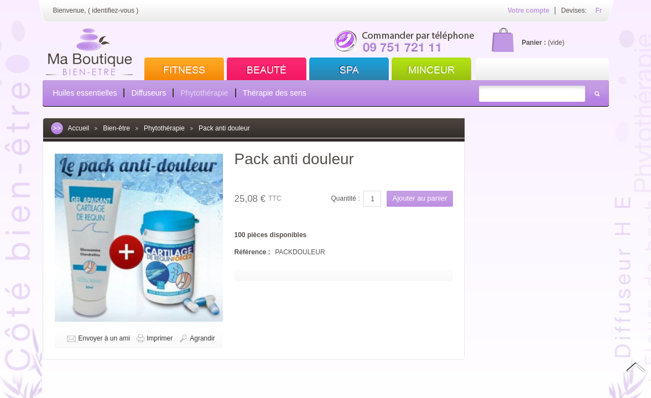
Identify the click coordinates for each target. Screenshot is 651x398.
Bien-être (116, 128)
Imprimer (160, 338)
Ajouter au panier (419, 198)
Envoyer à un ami (104, 338)
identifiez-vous (113, 10)
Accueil (79, 128)
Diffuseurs (148, 92)
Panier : (534, 42)
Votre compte (529, 10)
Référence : (254, 252)
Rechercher (596, 94)
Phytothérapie (204, 92)
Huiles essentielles (85, 92)
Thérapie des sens (274, 92)
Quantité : (345, 198)
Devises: (573, 10)
